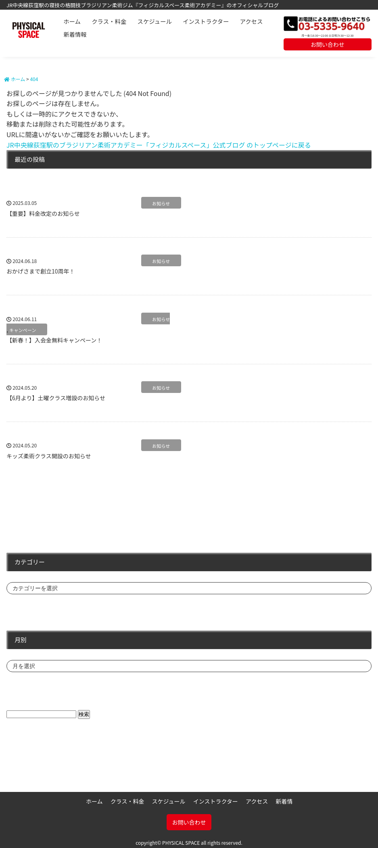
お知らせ (161, 203)
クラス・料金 (109, 21)
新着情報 (75, 34)
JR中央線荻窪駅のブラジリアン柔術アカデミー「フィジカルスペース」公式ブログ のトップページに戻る (158, 145)
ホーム (72, 21)
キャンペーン (22, 329)
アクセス (251, 21)
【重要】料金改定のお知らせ (43, 213)
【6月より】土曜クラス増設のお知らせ (55, 398)
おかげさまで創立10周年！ (40, 271)
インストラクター (206, 21)
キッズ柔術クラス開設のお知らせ (48, 456)
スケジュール (155, 21)
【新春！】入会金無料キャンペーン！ (54, 340)
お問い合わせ (328, 44)
